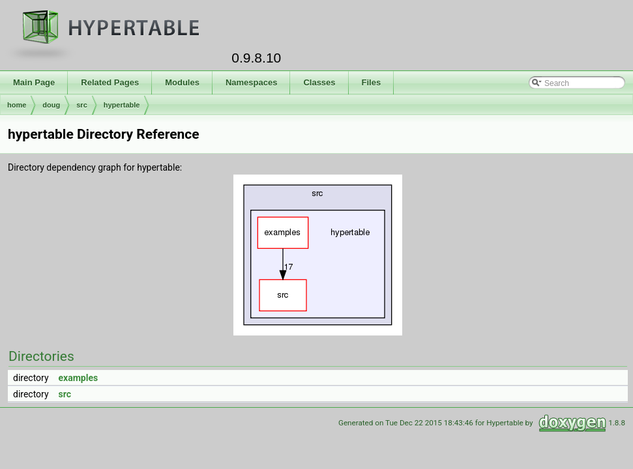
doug (51, 105)
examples (78, 378)
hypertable (122, 105)
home (16, 105)
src (81, 105)
